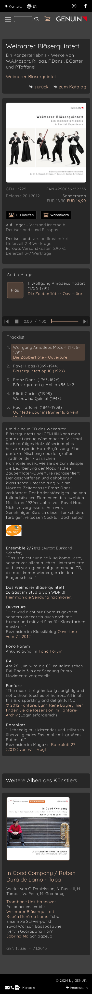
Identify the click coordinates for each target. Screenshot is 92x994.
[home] (7, 19)
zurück (39, 87)
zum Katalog (69, 87)
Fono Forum (51, 651)
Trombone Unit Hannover (31, 904)
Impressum (77, 987)
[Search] (23, 19)
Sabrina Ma (29, 936)
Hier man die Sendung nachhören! (39, 597)
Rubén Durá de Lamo (33, 916)
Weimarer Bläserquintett (32, 76)
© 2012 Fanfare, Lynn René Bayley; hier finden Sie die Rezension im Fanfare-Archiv (44, 710)
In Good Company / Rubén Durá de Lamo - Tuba (41, 876)
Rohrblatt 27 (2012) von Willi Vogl (40, 747)
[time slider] (64, 321)
